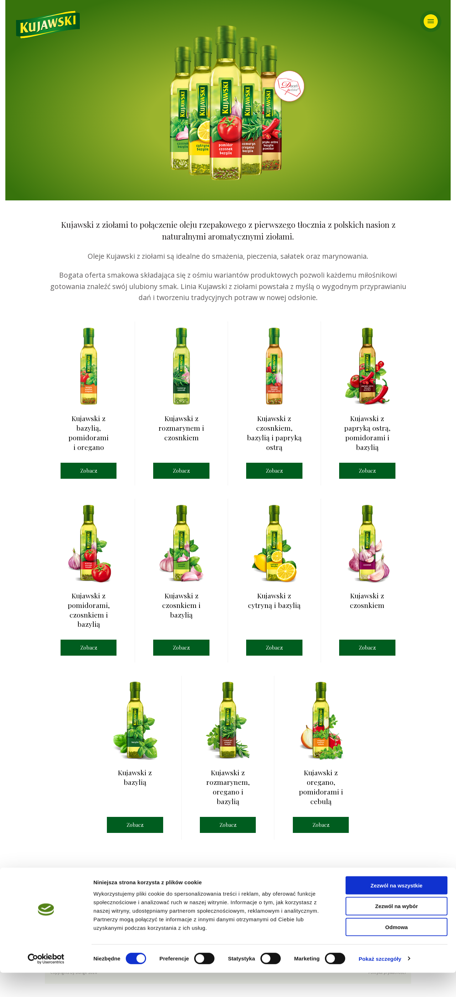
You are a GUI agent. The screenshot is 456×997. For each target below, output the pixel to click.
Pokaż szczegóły (380, 983)
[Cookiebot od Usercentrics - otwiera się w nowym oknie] (46, 983)
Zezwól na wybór (396, 931)
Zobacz (88, 470)
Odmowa (396, 952)
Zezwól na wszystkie (396, 910)
